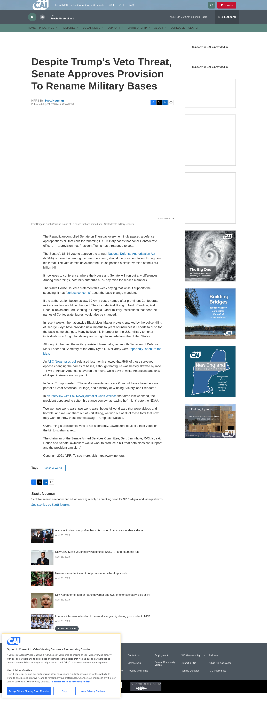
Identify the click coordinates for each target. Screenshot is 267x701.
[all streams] (227, 25)
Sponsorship (137, 35)
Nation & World (53, 475)
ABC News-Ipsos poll (62, 369)
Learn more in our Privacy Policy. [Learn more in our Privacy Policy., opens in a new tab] (71, 681)
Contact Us (133, 663)
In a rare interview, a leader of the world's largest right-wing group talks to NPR (102, 623)
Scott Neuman (54, 108)
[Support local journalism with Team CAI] (210, 101)
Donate (230, 9)
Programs (46, 35)
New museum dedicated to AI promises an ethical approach (91, 581)
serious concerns (78, 300)
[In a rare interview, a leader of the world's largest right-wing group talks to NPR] (42, 629)
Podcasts (213, 663)
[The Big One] (210, 263)
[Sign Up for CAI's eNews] (210, 205)
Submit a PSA (189, 670)
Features (69, 35)
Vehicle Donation (190, 678)
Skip (64, 691)
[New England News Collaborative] (210, 379)
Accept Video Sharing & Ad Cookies (29, 691)
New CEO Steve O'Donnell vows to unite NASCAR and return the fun (97, 559)
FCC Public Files (217, 678)
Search (193, 35)
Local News (91, 35)
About (158, 35)
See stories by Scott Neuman (51, 512)
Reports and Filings (138, 678)
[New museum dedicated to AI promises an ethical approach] (42, 586)
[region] (61, 665)
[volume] (42, 25)
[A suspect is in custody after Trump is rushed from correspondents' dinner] (42, 543)
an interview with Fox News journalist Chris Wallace (81, 403)
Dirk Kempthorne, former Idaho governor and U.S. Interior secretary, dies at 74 (102, 602)
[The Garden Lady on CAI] (210, 147)
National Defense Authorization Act (131, 261)
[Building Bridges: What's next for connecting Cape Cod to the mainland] (210, 321)
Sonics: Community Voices (165, 671)
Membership (134, 670)
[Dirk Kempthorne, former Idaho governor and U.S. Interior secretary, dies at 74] (42, 608)
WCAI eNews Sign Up (193, 663)
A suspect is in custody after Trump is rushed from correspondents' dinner (99, 538)
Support (114, 35)
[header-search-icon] (213, 9)
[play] (32, 25)
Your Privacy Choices (93, 691)
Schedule (178, 35)
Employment (161, 663)
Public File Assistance (219, 670)
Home (32, 35)
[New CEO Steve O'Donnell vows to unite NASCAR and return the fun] (42, 565)
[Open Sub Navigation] (57, 35)
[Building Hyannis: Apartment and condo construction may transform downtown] (210, 429)
